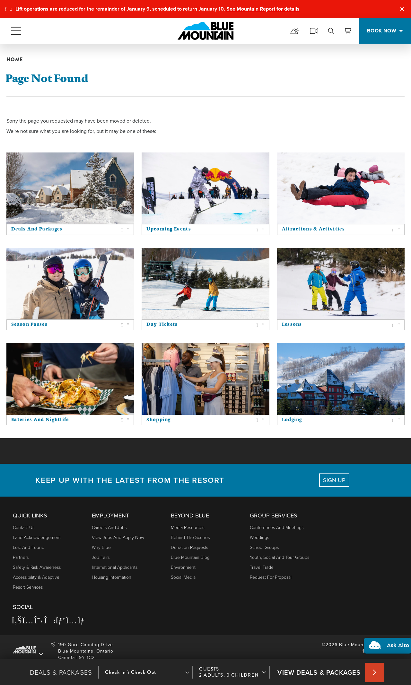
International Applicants (114, 567)
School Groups (264, 547)
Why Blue (101, 547)
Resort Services (28, 587)
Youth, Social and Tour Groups (279, 557)
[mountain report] (295, 31)
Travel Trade (262, 567)
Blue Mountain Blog (190, 557)
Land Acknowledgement (37, 537)
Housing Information (111, 577)
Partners (21, 557)
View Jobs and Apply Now (118, 537)
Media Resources (187, 527)
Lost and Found (28, 547)
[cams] (314, 31)
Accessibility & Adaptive (36, 577)
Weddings (259, 537)
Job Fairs (100, 557)
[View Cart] (348, 31)
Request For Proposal (271, 577)
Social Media (183, 577)
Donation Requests (189, 547)
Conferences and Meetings (276, 527)
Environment (183, 567)
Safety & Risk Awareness (37, 567)
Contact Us (23, 527)
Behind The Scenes (190, 537)
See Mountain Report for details (263, 9)
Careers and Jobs (109, 527)
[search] (331, 31)
